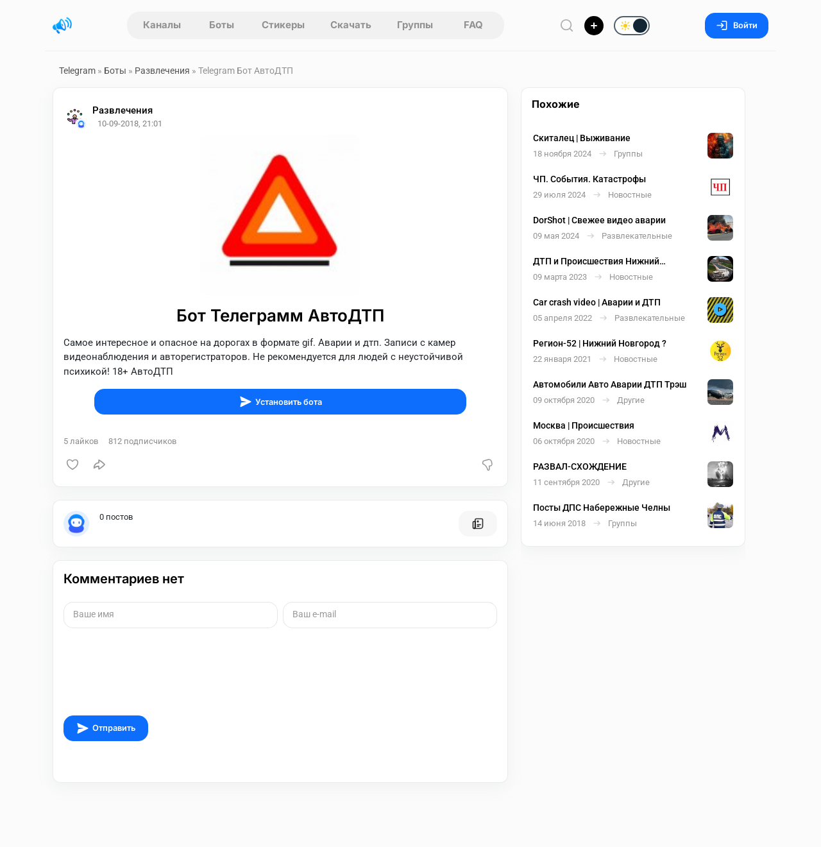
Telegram (77, 70)
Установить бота (280, 401)
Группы (415, 25)
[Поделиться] (99, 464)
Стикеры (283, 25)
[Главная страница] (62, 25)
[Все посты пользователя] (478, 523)
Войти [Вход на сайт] (737, 25)
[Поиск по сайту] (567, 25)
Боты (221, 25)
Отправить (105, 728)
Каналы (162, 25)
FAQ (473, 25)
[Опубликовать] (594, 25)
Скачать (350, 25)
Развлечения (162, 70)
